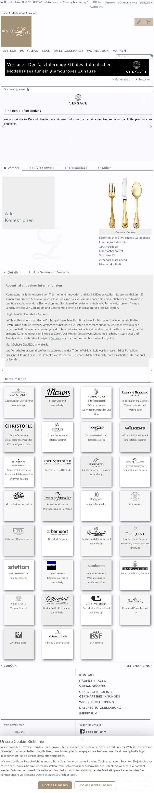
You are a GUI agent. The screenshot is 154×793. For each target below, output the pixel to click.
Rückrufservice (127, 2)
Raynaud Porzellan (96, 499)
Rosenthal (65, 355)
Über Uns (110, 2)
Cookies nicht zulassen (95, 785)
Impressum (88, 713)
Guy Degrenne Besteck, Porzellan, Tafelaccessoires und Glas (135, 538)
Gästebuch (96, 7)
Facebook (94, 732)
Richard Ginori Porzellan (19, 499)
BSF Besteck (96, 637)
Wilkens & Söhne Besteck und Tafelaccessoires (135, 432)
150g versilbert (108, 246)
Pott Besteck (135, 499)
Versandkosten (92, 686)
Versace (33, 12)
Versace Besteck (19, 603)
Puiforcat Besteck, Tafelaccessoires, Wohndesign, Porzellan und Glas (96, 401)
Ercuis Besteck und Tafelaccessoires (57, 432)
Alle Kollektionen (19, 217)
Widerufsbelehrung (96, 702)
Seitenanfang (138, 665)
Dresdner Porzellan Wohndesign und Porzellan (57, 501)
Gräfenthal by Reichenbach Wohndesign (57, 605)
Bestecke (144, 79)
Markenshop (18, 12)
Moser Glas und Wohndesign (57, 397)
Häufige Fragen (92, 680)
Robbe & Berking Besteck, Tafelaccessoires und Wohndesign (135, 399)
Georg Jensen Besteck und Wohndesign (19, 397)
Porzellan (131, 350)
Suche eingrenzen (15, 89)
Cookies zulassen (55, 785)
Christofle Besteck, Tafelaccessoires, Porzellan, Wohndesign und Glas (18, 434)
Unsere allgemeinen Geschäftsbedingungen (99, 694)
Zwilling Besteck (19, 637)
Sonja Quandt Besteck (135, 464)
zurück (10, 665)
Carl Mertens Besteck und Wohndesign (96, 605)
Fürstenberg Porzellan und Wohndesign (96, 467)
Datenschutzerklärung (100, 707)
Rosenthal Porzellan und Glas (135, 605)
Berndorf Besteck (57, 533)
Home (5, 12)
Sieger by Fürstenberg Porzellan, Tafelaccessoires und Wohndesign (19, 469)
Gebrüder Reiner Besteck (19, 533)
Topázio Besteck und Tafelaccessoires (96, 432)
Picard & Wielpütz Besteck (135, 568)
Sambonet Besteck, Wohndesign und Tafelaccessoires (96, 572)
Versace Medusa (125, 205)
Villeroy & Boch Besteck (57, 637)
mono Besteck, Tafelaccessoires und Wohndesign (57, 572)
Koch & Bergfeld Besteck (57, 464)
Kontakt (86, 675)
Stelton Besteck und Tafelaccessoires (19, 570)
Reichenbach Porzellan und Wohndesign (96, 536)
